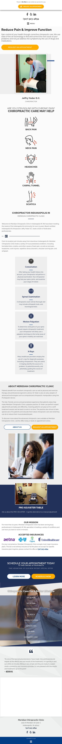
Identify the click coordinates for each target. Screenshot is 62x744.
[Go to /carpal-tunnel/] (31, 179)
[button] (20, 47)
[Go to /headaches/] (31, 160)
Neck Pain (31, 603)
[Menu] (31, 741)
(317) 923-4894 (31, 19)
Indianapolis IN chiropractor (11, 229)
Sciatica (31, 614)
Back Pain (31, 597)
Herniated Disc (31, 637)
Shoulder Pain (31, 620)
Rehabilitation (31, 609)
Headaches (31, 626)
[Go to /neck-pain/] (31, 141)
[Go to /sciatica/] (31, 197)
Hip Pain (31, 631)
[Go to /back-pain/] (31, 123)
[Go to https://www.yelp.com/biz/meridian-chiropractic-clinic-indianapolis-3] (31, 14)
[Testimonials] (31, 665)
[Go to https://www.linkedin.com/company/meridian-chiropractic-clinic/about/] (34, 14)
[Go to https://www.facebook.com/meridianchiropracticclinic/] (27, 14)
